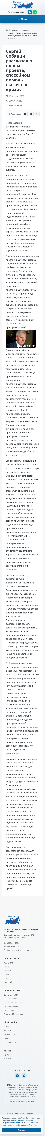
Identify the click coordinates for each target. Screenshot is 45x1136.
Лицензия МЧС (10, 1010)
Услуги (6, 967)
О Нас (6, 1027)
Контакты (8, 1030)
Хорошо (21, 1130)
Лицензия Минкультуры (13, 1014)
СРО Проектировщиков (13, 1002)
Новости (7, 970)
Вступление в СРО (11, 995)
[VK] (17, 1075)
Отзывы (7, 1038)
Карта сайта (8, 982)
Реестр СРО (8, 963)
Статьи (6, 974)
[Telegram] (24, 1075)
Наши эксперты (10, 1042)
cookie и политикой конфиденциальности (17, 1121)
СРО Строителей (10, 999)
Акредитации (9, 1034)
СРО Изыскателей (11, 1006)
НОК (5, 978)
